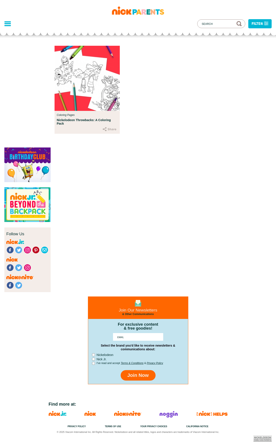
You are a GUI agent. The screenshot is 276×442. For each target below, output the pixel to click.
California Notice (197, 426)
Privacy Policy (155, 363)
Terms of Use (113, 426)
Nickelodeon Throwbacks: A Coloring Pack (84, 121)
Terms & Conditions (132, 363)
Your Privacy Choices (153, 426)
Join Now (138, 375)
